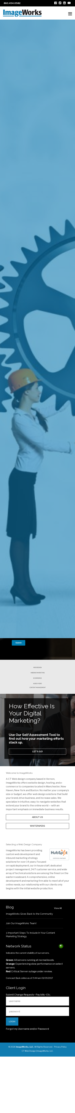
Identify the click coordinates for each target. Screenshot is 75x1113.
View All (58, 964)
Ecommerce (37, 703)
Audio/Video (37, 711)
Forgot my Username (18, 1085)
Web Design (37, 687)
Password (43, 1085)
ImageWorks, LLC (45, 1107)
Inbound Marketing (37, 695)
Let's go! (37, 783)
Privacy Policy (60, 1103)
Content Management (37, 717)
